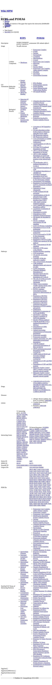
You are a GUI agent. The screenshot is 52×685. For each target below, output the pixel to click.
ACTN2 (23, 413)
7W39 (48, 490)
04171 (31, 463)
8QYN (36, 498)
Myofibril (36, 72)
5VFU (43, 478)
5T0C (39, 474)
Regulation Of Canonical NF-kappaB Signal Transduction (42, 595)
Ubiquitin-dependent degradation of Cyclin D (40, 276)
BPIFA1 (24, 418)
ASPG (24, 416)
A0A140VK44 (33, 467)
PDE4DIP (26, 445)
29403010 (36, 404)
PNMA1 (19, 447)
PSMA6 (40, 38)
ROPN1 (23, 452)
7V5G (31, 490)
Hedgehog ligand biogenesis (42, 215)
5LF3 (38, 473)
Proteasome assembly (39, 335)
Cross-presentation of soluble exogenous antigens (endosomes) (42, 140)
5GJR (47, 469)
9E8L (49, 503)
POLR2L (47, 434)
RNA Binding (37, 83)
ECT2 (42, 431)
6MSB (40, 480)
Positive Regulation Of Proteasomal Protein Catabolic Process (40, 635)
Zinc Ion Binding (23, 84)
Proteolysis (36, 533)
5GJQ (43, 469)
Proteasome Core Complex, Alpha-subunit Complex (41, 69)
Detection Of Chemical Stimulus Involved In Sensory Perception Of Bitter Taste (24, 105)
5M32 (35, 474)
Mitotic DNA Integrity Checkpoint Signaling (40, 564)
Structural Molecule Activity (23, 603)
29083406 (48, 400)
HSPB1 (31, 432)
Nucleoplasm (37, 55)
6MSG (49, 480)
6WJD (31, 483)
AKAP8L (25, 414)
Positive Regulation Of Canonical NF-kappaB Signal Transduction (42, 106)
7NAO (40, 485)
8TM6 (44, 500)
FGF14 (19, 426)
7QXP (44, 486)
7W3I (35, 493)
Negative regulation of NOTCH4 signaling (40, 317)
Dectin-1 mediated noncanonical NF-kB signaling (39, 222)
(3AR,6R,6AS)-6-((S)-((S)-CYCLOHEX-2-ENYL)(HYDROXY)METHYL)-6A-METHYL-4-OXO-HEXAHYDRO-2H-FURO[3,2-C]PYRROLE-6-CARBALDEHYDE (42, 386)
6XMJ (40, 483)
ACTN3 (19, 414)
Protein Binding (22, 81)
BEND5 (19, 418)
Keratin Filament (23, 580)
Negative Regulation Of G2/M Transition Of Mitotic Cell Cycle (41, 568)
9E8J (42, 503)
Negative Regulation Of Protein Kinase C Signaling (41, 662)
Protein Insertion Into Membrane (24, 119)
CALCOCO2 (21, 420)
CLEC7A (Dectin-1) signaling (42, 226)
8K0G (41, 497)
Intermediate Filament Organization (24, 563)
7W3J (39, 493)
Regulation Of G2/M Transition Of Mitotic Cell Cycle (41, 626)
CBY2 (24, 421)
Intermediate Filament (24, 552)
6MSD (44, 480)
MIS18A (25, 442)
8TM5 (40, 500)
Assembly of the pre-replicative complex (39, 259)
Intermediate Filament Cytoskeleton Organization (24, 574)
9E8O (35, 505)
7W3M (48, 493)
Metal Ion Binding (23, 93)
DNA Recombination (39, 630)
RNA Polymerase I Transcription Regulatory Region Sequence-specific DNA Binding (41, 651)
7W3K (44, 493)
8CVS (39, 495)
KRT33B (24, 433)
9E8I (38, 503)
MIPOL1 (19, 442)
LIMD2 (47, 432)
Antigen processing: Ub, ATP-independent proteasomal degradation (42, 340)
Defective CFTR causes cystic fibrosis (40, 249)
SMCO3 (31, 439)
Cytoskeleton (24, 599)
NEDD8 (31, 434)
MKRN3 (19, 443)
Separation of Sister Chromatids (39, 189)
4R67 (35, 469)
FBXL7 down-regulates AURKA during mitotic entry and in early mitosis (42, 285)
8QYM (31, 498)
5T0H (47, 474)
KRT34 (19, 435)
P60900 (41, 467)
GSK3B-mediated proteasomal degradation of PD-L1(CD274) (41, 345)
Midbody (36, 606)
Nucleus (35, 53)
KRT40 (23, 435)
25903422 (36, 407)
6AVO (48, 478)
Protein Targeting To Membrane (24, 114)
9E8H (35, 503)
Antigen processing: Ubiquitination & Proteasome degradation (42, 331)
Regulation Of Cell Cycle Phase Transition (41, 645)
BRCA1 (31, 429)
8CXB (48, 495)
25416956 (8, 25)
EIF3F (24, 425)
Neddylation (37, 309)
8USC (35, 502)
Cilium (35, 65)
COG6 (24, 423)
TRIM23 (19, 457)
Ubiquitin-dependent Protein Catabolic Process (42, 102)
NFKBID (19, 445)
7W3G (49, 492)
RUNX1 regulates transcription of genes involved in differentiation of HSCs (42, 291)
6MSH (31, 481)
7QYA (45, 488)
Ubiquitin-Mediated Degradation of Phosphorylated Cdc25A (40, 271)
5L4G (31, 471)
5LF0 (31, 473)
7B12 (48, 483)
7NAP (44, 485)
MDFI (23, 440)
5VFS (35, 478)
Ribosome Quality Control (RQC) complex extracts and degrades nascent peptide (42, 369)
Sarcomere (36, 73)
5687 (30, 461)
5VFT (39, 478)
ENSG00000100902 (35, 465)
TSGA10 (25, 457)
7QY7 (40, 488)
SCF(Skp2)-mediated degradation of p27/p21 (40, 175)
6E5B (31, 480)
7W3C (40, 492)
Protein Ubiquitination (40, 555)
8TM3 (31, 500)
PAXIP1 (37, 434)
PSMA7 (47, 436)
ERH (45, 431)
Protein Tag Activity (39, 598)
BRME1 (37, 429)
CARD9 (19, 421)
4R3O (31, 469)
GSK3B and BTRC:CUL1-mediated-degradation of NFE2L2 (41, 323)
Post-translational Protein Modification (41, 544)
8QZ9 (49, 498)
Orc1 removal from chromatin (42, 261)
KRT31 (19, 433)
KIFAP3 (19, 431)
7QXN (40, 486)
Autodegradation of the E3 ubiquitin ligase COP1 (41, 196)
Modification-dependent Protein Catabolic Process (41, 516)
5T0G (43, 474)
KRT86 (19, 437)
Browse (7, 21)
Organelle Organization (24, 597)
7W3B (36, 492)
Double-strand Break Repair (41, 620)
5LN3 (31, 474)
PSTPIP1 (19, 450)
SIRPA (46, 437)
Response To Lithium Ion (41, 608)
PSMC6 (31, 437)
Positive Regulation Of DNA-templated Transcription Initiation (42, 587)
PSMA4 (42, 436)
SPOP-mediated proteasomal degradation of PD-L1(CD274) (42, 350)
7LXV (31, 485)
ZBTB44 (43, 441)
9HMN (43, 505)
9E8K (46, 503)
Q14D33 (19, 467)
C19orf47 (43, 429)
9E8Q (39, 505)
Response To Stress (39, 642)
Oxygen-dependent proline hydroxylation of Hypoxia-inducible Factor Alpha (41, 131)
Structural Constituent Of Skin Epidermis (24, 557)
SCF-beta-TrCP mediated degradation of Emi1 (41, 148)
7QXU (48, 486)
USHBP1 (19, 459)
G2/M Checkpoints (39, 268)
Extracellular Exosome (40, 75)
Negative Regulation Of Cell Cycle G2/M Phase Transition (42, 573)
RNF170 (37, 437)
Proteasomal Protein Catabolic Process (39, 600)
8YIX (39, 502)
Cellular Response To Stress (41, 550)
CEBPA (37, 431)
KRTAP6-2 (21, 438)
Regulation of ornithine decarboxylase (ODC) (40, 199)
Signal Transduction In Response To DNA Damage (41, 561)
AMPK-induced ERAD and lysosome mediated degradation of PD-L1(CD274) (41, 356)
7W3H (31, 493)
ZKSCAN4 (32, 443)
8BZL (31, 495)
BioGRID (8, 32)
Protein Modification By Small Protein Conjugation (41, 580)
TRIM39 (43, 439)
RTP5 (23, 38)
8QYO (41, 498)
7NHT (31, 486)
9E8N (31, 505)
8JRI (30, 497)
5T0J (34, 476)
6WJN (36, 483)
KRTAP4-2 (37, 432)
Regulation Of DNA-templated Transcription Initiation (40, 611)
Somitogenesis (37, 328)
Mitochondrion (37, 58)
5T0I (30, 476)
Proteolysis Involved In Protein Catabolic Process (41, 119)
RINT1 (19, 452)
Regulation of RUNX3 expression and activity (40, 303)
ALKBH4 (45, 427)
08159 (18, 463)
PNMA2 (24, 447)
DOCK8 (19, 425)
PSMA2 (31, 436)
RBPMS (25, 450)
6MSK (36, 481)
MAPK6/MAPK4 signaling (41, 251)
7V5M (35, 490)
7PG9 (35, 486)
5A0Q (39, 469)
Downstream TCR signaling (41, 181)
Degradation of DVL (39, 214)
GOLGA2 (24, 426)
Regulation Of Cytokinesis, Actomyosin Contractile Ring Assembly (42, 657)
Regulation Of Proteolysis (41, 618)
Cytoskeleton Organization (24, 593)
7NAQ (49, 485)
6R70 (40, 481)
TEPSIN (37, 439)
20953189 (43, 405)
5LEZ (47, 471)
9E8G (31, 503)
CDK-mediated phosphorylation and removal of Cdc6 (42, 265)
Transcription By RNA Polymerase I (40, 604)
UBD (34, 441)
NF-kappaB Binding (39, 91)
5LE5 (35, 471)
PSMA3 (19, 449)
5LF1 (34, 473)
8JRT (34, 497)
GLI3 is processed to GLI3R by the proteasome (42, 235)
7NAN (36, 485)
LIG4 (43, 432)
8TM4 (35, 500)
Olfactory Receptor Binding (23, 89)
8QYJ (45, 497)
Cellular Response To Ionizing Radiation (39, 576)
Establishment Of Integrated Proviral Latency (41, 665)
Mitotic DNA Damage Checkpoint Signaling (40, 583)
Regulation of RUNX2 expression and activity (40, 296)
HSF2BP (26, 430)
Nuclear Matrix (38, 67)
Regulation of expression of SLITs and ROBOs (41, 312)
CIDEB (19, 423)
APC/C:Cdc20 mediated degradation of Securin (40, 151)
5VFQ (46, 476)
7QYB (49, 488)
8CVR (35, 495)
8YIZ (47, 502)
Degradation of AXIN (40, 212)
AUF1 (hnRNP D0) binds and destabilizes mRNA (42, 206)
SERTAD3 (20, 454)
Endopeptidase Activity (40, 85)
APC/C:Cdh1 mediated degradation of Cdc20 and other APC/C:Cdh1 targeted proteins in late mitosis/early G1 (42, 157)
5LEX (39, 471)
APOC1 (19, 416)
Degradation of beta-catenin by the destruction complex (41, 178)
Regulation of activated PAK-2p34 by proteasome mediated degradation (42, 184)
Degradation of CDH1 (40, 326)
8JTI (37, 497)
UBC (31, 441)
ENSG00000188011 (23, 465)
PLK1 (42, 434)
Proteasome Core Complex (41, 61)
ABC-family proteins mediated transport (39, 202)
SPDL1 (19, 455)
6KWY (35, 480)
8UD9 (48, 500)
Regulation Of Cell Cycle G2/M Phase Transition (41, 535)
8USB (31, 502)
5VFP (42, 476)
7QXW (31, 488)
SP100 (26, 454)
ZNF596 (39, 443)
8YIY (43, 502)
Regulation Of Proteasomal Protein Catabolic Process (41, 615)
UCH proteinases (38, 253)
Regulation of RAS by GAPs (42, 239)
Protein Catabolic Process (41, 632)
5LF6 (46, 473)
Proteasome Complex (39, 50)
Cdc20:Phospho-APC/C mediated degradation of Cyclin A (40, 164)
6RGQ (48, 481)
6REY (44, 481)
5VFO (38, 476)
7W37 (40, 490)
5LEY (43, 471)
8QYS (45, 498)
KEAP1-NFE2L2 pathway (41, 320)
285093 (19, 461)
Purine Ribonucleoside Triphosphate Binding (40, 89)
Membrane (23, 62)
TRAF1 (23, 455)
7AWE (44, 483)
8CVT (44, 495)
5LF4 (42, 473)
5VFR (31, 478)
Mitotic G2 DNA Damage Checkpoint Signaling (41, 530)
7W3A (31, 492)
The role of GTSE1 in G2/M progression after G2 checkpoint (42, 280)
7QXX (36, 488)
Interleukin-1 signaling (40, 314)
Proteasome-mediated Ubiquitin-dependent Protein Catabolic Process (42, 111)
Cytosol (35, 60)
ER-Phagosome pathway (40, 135)
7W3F (44, 492)
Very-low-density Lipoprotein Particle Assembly (24, 620)
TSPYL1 (49, 439)
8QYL (49, 497)
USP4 (38, 441)
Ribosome (36, 63)
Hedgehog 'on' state (39, 238)
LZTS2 (19, 440)
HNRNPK (20, 430)
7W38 (44, 490)
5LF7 (49, 473)
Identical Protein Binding (23, 568)
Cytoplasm (36, 56)
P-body (35, 51)
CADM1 (32, 431)
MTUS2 (24, 443)
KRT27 (24, 431)
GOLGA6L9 (20, 428)
